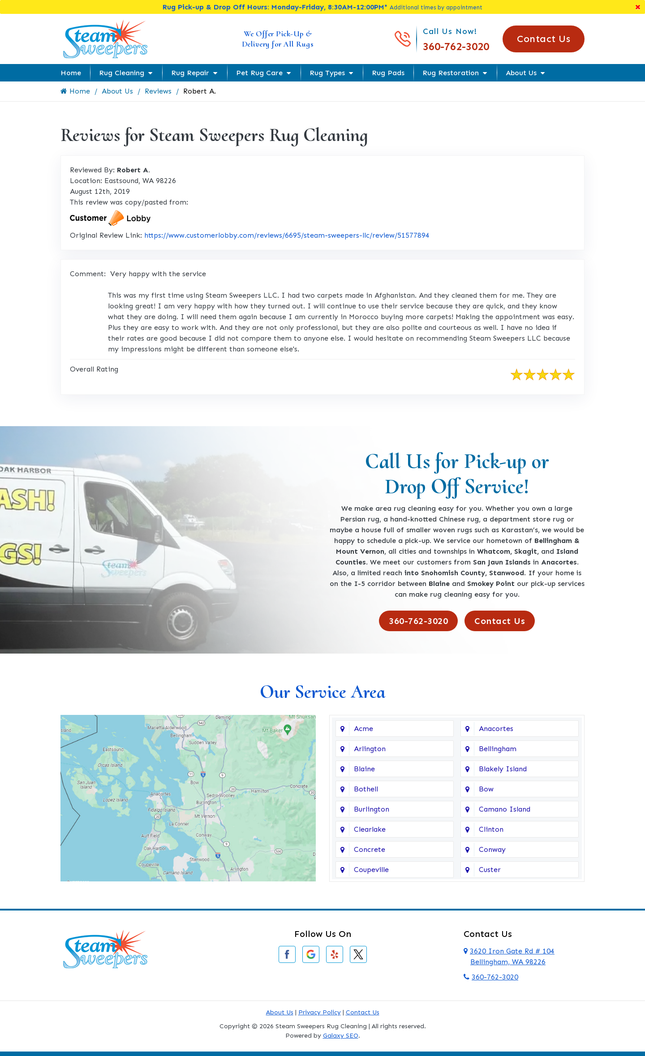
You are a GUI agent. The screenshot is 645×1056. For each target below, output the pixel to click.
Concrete (369, 849)
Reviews (158, 91)
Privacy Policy (319, 1012)
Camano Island (504, 809)
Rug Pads (388, 72)
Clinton (491, 829)
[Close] (638, 6)
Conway (492, 849)
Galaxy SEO (340, 1035)
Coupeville (371, 869)
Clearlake (370, 829)
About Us (521, 72)
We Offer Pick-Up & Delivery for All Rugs (278, 39)
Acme (363, 728)
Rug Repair (190, 72)
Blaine (364, 769)
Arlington (370, 748)
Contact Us (543, 39)
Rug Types (327, 72)
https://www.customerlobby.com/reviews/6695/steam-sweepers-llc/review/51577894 (287, 235)
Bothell (366, 789)
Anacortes (496, 728)
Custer (490, 869)
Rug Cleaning (121, 72)
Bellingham (497, 748)
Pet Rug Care (259, 72)
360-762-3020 (456, 46)
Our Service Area (322, 691)
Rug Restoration (450, 72)
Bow (486, 789)
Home (70, 72)
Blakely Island (503, 769)
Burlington (371, 809)
